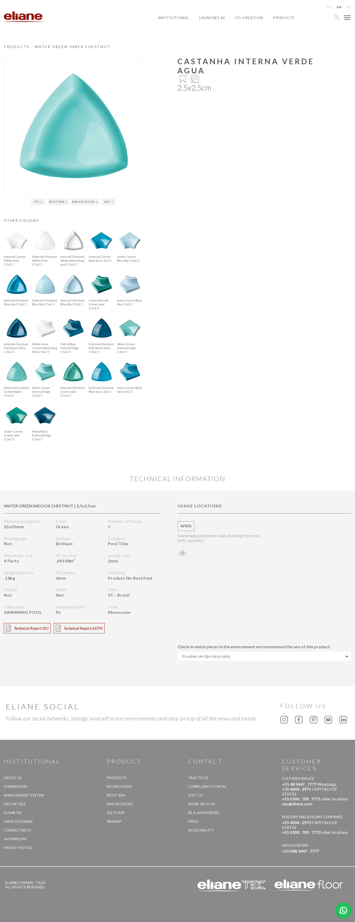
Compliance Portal (207, 786)
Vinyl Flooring (18, 821)
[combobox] (264, 656)
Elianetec (13, 813)
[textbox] (264, 656)
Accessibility (201, 830)
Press (193, 821)
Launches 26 (212, 17)
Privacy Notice (18, 848)
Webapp (114, 821)
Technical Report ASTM (79, 628)
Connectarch (17, 830)
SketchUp (116, 813)
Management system (24, 795)
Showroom (15, 839)
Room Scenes (119, 786)
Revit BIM (58, 201)
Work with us (201, 804)
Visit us (195, 795)
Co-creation (249, 17)
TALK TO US (198, 778)
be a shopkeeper (203, 813)
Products (284, 17)
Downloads (15, 786)
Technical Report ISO (27, 628)
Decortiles (15, 804)
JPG (38, 201)
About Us (13, 778)
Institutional (173, 17)
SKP (108, 201)
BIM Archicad (85, 201)
